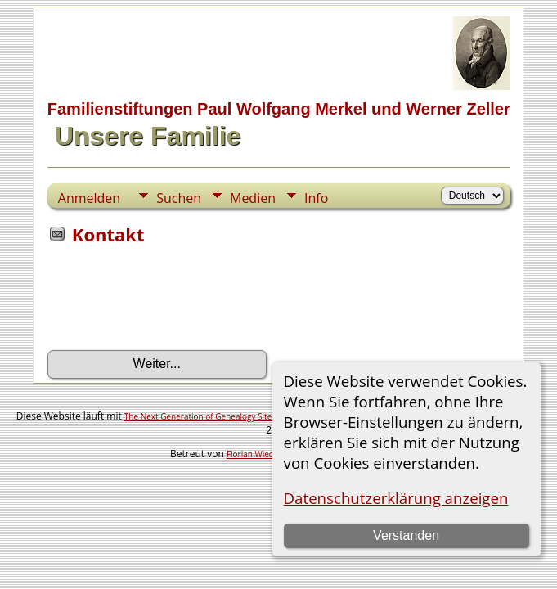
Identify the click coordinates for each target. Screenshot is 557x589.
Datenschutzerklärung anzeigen (396, 498)
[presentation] (171, 303)
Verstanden (406, 535)
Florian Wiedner (257, 454)
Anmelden (89, 198)
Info (316, 198)
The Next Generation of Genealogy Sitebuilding (213, 416)
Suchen (178, 198)
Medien (253, 198)
